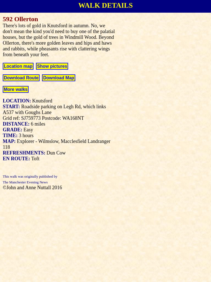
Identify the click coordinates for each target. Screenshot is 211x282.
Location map (18, 66)
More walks (15, 89)
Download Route (21, 77)
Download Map (58, 77)
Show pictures (52, 66)
